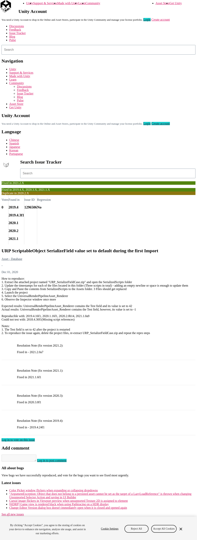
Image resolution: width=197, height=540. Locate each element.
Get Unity (175, 3)
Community (92, 3)
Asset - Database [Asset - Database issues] (12, 259)
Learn (81, 3)
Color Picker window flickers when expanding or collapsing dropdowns (53, 491)
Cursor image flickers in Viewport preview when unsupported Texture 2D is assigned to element (68, 502)
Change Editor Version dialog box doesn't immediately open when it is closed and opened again (68, 508)
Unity (29, 3)
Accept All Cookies (164, 528)
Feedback (15, 29)
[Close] (181, 529)
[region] (98, 528)
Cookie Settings (110, 528)
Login (147, 19)
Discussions (16, 26)
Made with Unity (67, 3)
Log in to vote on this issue (18, 439)
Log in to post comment (55, 461)
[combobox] (98, 49)
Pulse (12, 40)
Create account (160, 19)
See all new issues (13, 515)
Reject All (136, 528)
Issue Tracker (17, 33)
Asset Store (162, 3)
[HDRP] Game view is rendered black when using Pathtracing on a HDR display (59, 505)
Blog (12, 36)
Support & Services (45, 3)
